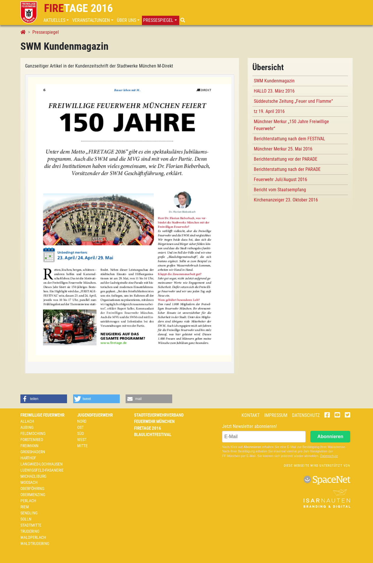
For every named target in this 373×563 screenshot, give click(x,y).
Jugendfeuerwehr (95, 415)
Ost (80, 427)
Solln (25, 519)
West (82, 439)
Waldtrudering (34, 543)
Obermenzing (32, 494)
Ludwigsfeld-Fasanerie (42, 470)
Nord (82, 421)
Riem (24, 506)
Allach (27, 421)
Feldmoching (32, 433)
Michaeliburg (33, 476)
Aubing (27, 427)
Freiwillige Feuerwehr (42, 415)
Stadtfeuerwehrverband (159, 415)
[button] (56, 20)
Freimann (29, 445)
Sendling (29, 513)
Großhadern (32, 451)
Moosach (29, 482)
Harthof (28, 458)
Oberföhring (32, 488)
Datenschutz (306, 415)
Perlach (28, 500)
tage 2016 (78, 8)
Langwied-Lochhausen (41, 464)
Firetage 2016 (147, 428)
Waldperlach (33, 537)
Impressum (275, 415)
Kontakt (251, 415)
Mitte (82, 445)
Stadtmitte (30, 525)
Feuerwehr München (154, 421)
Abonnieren (330, 436)
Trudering (29, 531)
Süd (80, 433)
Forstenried (31, 439)
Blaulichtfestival (152, 434)
